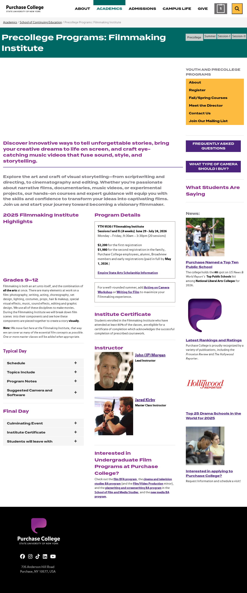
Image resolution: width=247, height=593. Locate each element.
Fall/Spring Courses (208, 97)
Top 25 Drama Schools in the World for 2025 (213, 416)
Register (197, 90)
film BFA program (125, 479)
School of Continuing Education (41, 22)
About (195, 82)
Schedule (16, 363)
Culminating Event (25, 423)
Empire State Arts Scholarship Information (128, 273)
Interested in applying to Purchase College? (209, 473)
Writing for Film (128, 292)
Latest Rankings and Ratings (214, 340)
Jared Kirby (145, 400)
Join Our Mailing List (208, 121)
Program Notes (22, 381)
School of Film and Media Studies (116, 492)
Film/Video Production (148, 483)
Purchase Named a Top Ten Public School (212, 264)
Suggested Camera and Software (29, 392)
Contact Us (200, 113)
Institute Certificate (26, 432)
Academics (10, 22)
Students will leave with (29, 441)
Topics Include (21, 372)
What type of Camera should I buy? (213, 166)
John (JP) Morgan (150, 355)
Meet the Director (206, 105)
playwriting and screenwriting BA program (133, 488)
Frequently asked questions (213, 146)
